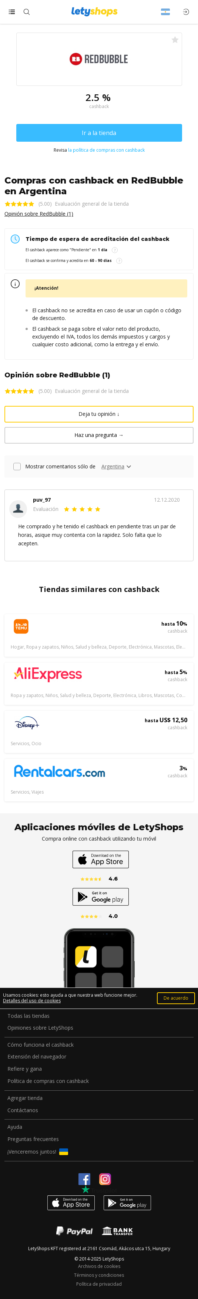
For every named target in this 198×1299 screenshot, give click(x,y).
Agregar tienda (25, 1098)
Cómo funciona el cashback (40, 1045)
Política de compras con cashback (48, 1081)
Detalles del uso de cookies (32, 1000)
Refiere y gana (24, 1069)
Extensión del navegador (36, 1057)
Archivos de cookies (99, 1266)
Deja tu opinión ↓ (99, 413)
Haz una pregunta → (99, 434)
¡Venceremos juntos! (37, 1151)
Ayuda (14, 1127)
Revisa (99, 150)
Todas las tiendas (28, 1016)
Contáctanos (22, 1110)
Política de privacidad (99, 1284)
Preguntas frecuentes (33, 1139)
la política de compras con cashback (106, 150)
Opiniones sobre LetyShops (40, 1028)
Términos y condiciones (99, 1275)
